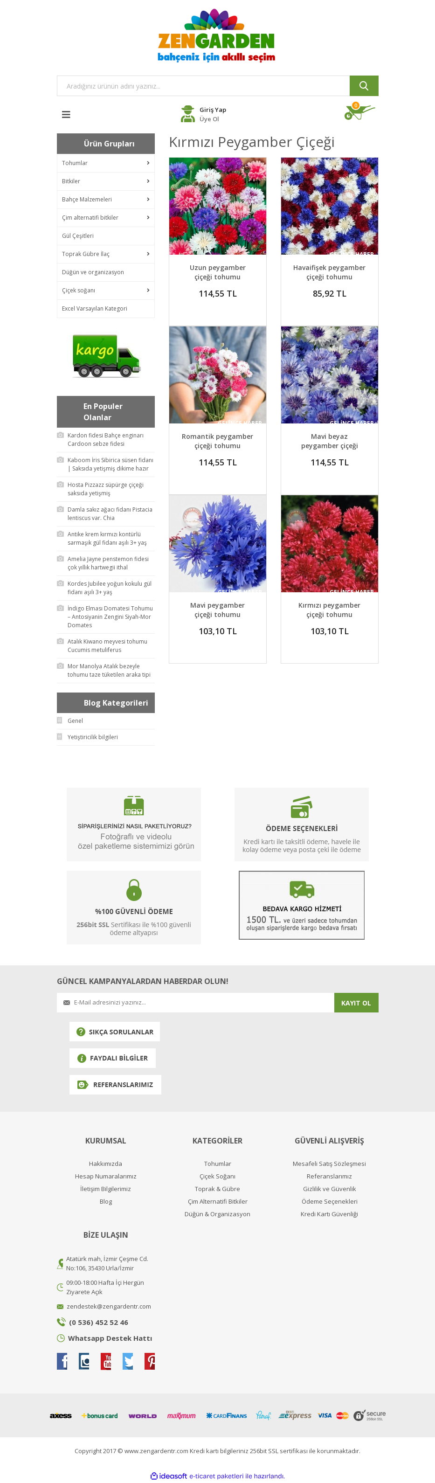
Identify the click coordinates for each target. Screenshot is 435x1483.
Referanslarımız (329, 1176)
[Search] (218, 86)
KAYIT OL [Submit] (356, 1002)
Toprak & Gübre (217, 1188)
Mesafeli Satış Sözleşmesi (329, 1163)
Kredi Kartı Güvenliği (329, 1214)
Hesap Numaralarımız (106, 1176)
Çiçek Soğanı (217, 1176)
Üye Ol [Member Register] (209, 119)
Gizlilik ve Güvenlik (329, 1188)
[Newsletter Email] (195, 1002)
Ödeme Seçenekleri (330, 1201)
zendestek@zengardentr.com (109, 1306)
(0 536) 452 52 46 (98, 1322)
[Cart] (362, 112)
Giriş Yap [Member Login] (213, 109)
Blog (106, 1201)
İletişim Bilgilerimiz (105, 1188)
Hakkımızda (105, 1163)
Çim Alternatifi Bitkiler (218, 1201)
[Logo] (217, 35)
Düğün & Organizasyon (217, 1214)
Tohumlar (217, 1163)
